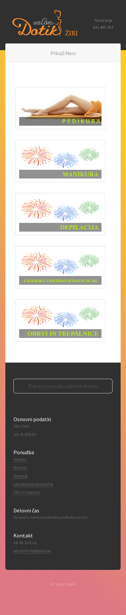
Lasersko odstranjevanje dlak (33, 484)
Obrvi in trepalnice (26, 492)
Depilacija (20, 476)
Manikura (20, 467)
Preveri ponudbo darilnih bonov (63, 386)
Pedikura (19, 459)
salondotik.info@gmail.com (32, 550)
